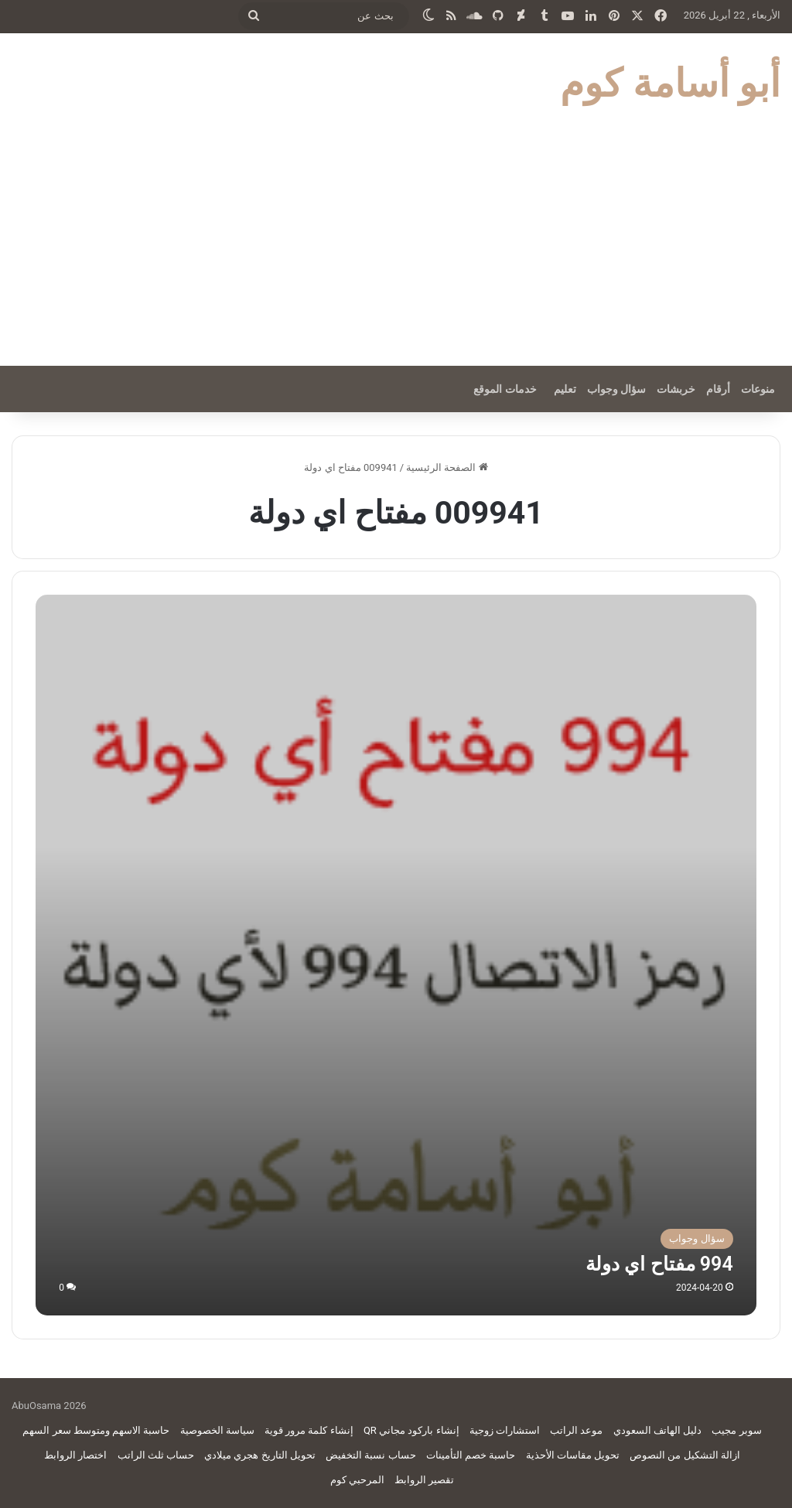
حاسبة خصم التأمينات (470, 1455)
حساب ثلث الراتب (156, 1455)
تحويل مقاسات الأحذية (573, 1455)
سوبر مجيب (736, 1430)
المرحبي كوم (357, 1480)
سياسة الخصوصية (217, 1430)
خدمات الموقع (504, 389)
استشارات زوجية (504, 1430)
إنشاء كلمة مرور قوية (309, 1430)
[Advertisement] (396, 250)
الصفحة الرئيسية (446, 467)
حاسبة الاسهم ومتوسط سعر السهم (95, 1430)
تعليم (565, 389)
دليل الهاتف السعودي (657, 1430)
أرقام (718, 389)
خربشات (676, 389)
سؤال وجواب (616, 389)
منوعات (758, 389)
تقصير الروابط (424, 1480)
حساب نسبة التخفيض (370, 1455)
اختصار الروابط (75, 1455)
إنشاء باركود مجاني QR (411, 1430)
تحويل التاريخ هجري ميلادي (260, 1455)
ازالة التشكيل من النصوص (685, 1455)
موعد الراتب (576, 1430)
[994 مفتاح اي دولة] (396, 955)
